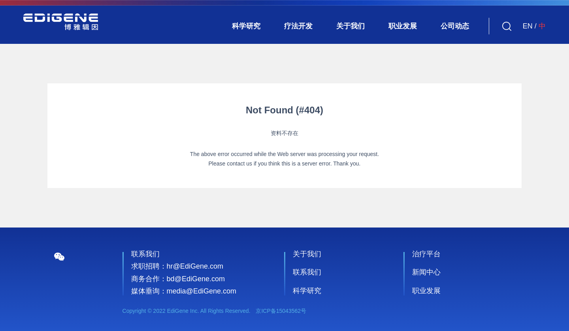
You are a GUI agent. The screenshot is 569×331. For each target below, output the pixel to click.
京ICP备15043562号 (281, 311)
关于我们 (350, 26)
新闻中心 (426, 272)
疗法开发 (298, 26)
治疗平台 (426, 254)
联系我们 (307, 272)
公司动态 (455, 26)
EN (528, 26)
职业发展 (402, 26)
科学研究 (246, 26)
